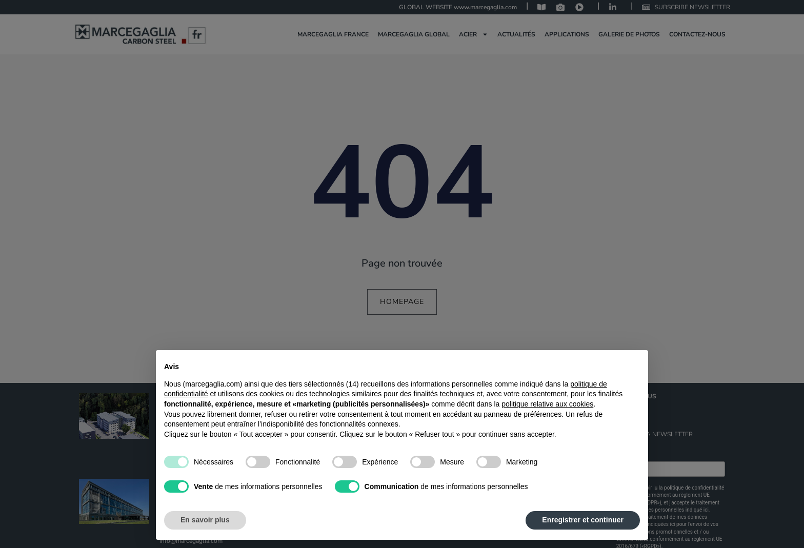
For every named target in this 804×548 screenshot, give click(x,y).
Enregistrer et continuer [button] (583, 520)
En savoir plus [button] (205, 520)
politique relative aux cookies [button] (547, 404)
